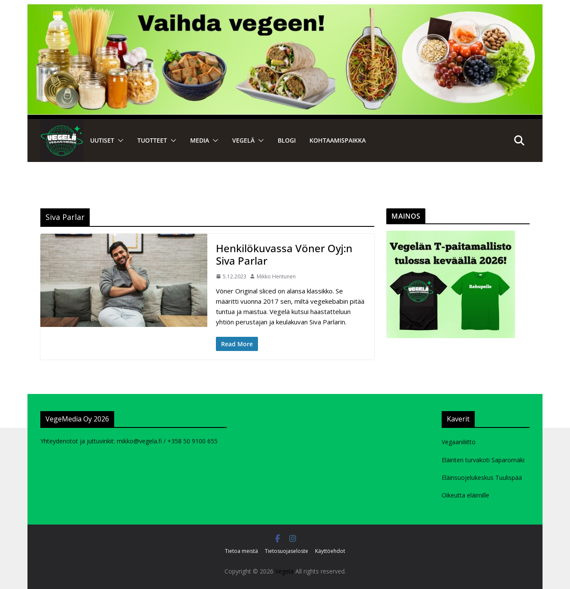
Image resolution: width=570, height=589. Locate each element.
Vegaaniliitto (459, 442)
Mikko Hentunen (276, 276)
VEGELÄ (243, 140)
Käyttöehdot (330, 551)
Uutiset (102, 140)
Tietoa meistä (241, 551)
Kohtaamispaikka (337, 140)
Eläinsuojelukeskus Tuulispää (482, 477)
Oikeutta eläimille (465, 495)
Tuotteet (152, 140)
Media (199, 140)
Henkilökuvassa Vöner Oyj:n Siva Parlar (284, 254)
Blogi (287, 140)
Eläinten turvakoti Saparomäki (483, 460)
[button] (119, 140)
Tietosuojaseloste (286, 551)
